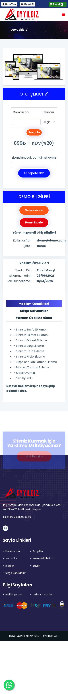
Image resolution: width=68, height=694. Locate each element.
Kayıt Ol (27, 4)
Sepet (57, 4)
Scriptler (38, 551)
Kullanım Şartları (43, 594)
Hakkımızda (12, 551)
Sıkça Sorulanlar (15, 573)
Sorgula (34, 132)
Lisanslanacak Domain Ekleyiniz (34, 158)
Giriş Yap (9, 4)
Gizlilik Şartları (13, 594)
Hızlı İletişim (34, 457)
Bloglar (9, 565)
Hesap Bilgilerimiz (44, 558)
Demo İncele (34, 210)
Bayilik (36, 565)
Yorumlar (11, 558)
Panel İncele (34, 222)
